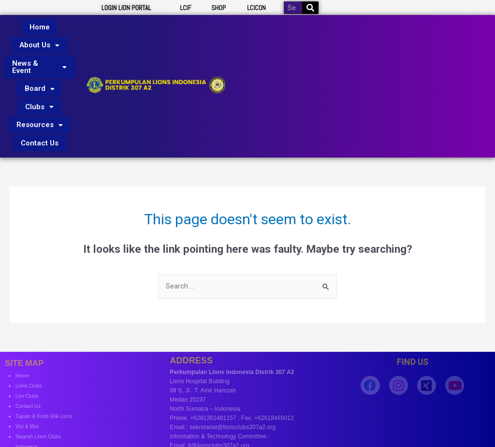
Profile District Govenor (45, 411)
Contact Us (39, 100)
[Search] (310, 7)
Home (39, 23)
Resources (39, 89)
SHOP (218, 7)
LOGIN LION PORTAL (126, 7)
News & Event (40, 50)
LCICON (256, 7)
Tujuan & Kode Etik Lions (47, 370)
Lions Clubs (30, 340)
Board (40, 65)
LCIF (185, 7)
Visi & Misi (28, 380)
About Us (39, 35)
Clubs (39, 77)
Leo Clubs (28, 350)
